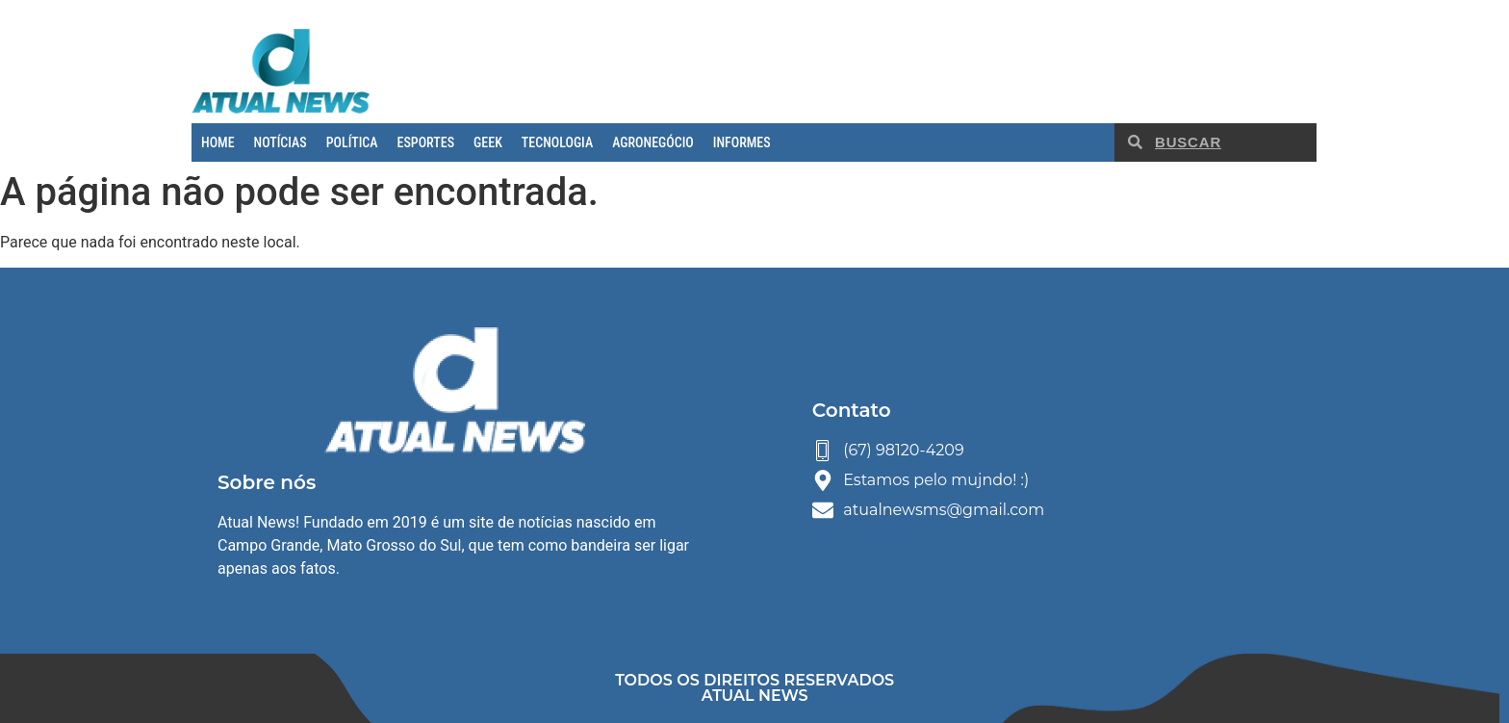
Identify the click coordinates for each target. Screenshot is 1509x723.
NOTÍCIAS (280, 142)
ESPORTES (425, 142)
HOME (218, 142)
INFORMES (742, 142)
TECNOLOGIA (557, 142)
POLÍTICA (352, 142)
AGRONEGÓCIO (653, 142)
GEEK (487, 142)
